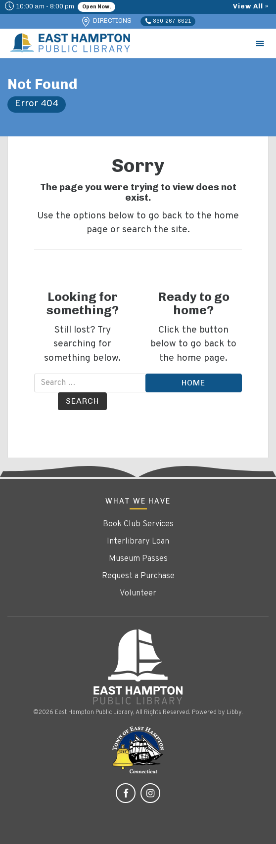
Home (193, 382)
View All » (251, 6)
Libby (234, 713)
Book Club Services (138, 524)
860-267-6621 (168, 21)
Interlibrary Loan (138, 542)
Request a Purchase (138, 576)
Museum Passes (138, 559)
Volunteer (138, 593)
